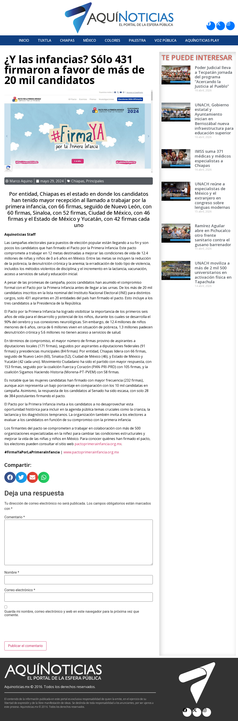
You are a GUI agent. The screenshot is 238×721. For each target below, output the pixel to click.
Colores (112, 40)
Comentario (14, 517)
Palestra (137, 40)
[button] (10, 477)
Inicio (24, 40)
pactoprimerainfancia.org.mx (98, 443)
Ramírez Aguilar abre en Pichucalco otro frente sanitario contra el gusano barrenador (213, 235)
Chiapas (67, 40)
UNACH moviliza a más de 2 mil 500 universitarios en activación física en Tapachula (213, 272)
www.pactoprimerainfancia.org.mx (91, 452)
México (89, 40)
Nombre (11, 572)
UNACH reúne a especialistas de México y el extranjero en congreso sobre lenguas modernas (212, 195)
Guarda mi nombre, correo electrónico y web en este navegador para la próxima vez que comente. (71, 613)
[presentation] (37, 630)
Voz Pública (165, 40)
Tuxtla (44, 40)
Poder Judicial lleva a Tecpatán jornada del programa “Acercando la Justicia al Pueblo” (213, 77)
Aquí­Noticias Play (202, 40)
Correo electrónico (19, 590)
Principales (95, 181)
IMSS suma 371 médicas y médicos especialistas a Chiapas (213, 158)
